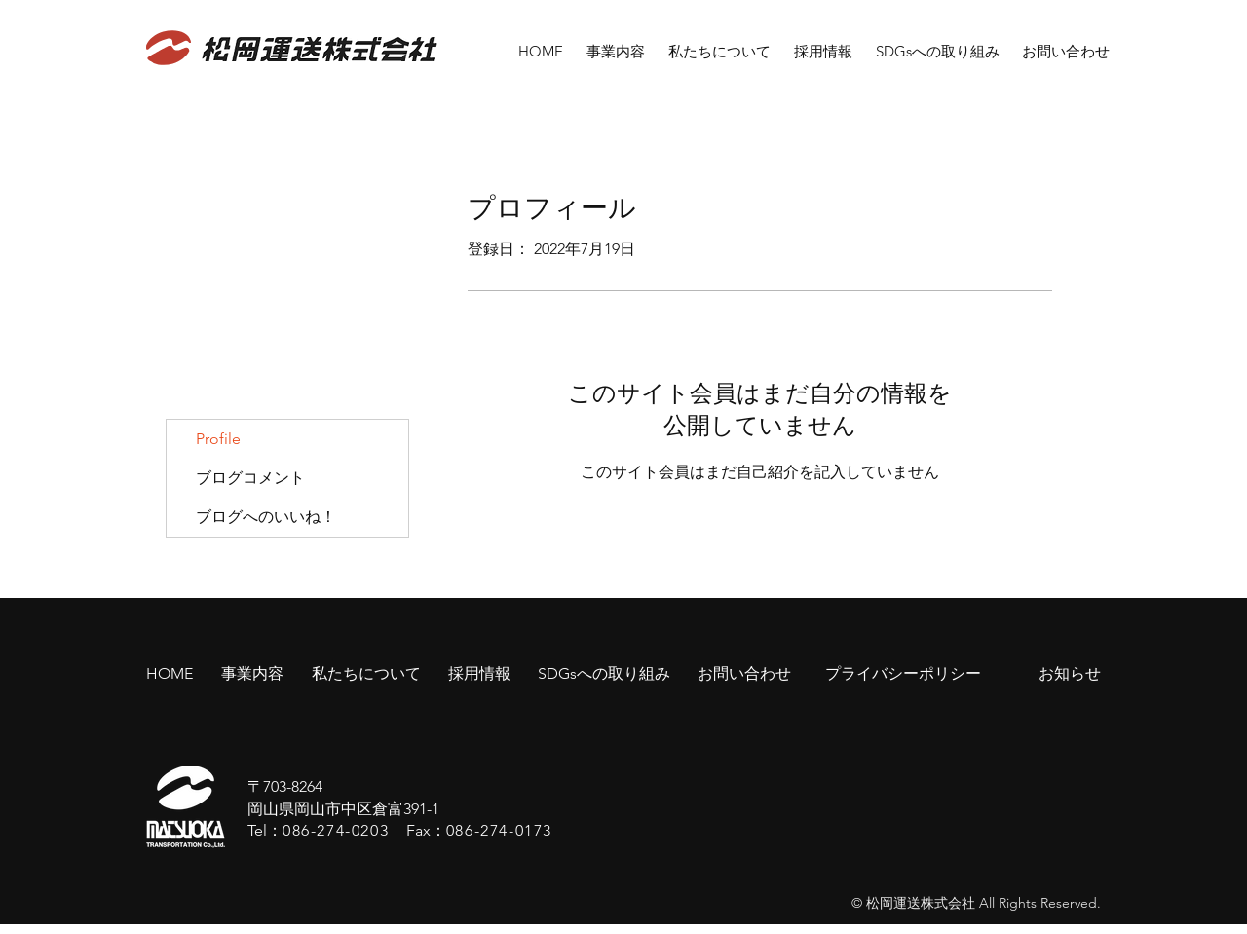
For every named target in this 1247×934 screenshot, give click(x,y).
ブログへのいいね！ (266, 516)
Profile (218, 439)
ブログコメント (250, 477)
